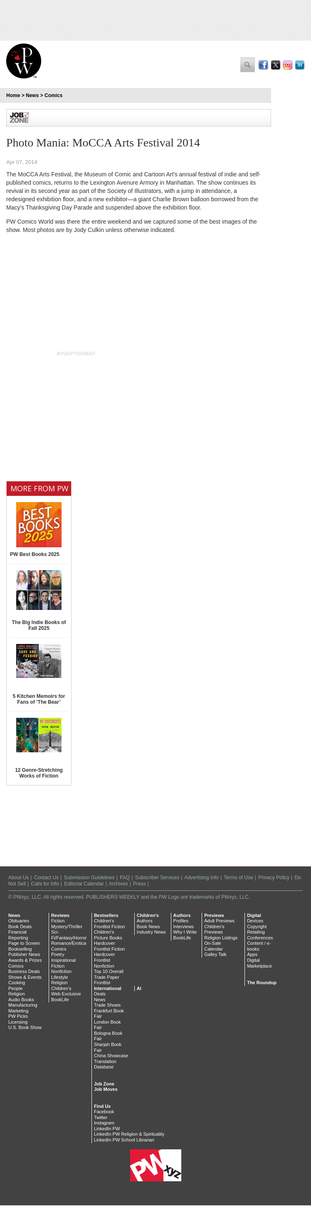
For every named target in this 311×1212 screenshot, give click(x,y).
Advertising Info (201, 877)
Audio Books (21, 999)
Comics (53, 95)
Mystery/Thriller (66, 926)
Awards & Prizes (25, 960)
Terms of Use (238, 877)
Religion (16, 993)
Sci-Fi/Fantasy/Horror (69, 934)
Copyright (257, 926)
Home (13, 95)
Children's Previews (214, 929)
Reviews (60, 915)
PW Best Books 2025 (34, 554)
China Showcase (111, 1055)
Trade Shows (107, 1004)
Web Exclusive (66, 993)
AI (139, 988)
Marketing (18, 1010)
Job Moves (106, 1089)
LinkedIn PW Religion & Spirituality (129, 1134)
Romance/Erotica (68, 943)
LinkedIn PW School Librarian (124, 1139)
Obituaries (18, 920)
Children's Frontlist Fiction (109, 923)
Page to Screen (24, 943)
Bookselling (20, 948)
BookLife (60, 999)
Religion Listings (220, 937)
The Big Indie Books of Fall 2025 (39, 625)
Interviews (183, 926)
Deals (100, 993)
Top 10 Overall (108, 971)
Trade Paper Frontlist (106, 980)
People (15, 988)
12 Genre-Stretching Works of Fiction (39, 773)
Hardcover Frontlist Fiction (109, 946)
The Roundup (261, 982)
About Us (18, 877)
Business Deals (24, 971)
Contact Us (46, 877)
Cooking (16, 982)
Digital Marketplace (259, 963)
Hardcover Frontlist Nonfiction (104, 960)
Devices (255, 920)
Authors (145, 920)
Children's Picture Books (108, 934)
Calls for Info (45, 884)
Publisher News (24, 954)
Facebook (104, 1111)
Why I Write (185, 931)
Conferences (260, 937)
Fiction (57, 920)
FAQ (125, 877)
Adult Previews (219, 920)
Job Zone (104, 1083)
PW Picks (18, 1016)
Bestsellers (106, 915)
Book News (148, 926)
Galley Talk (215, 954)
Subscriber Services (157, 877)
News (32, 95)
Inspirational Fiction (63, 963)
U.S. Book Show (25, 1027)
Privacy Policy (273, 877)
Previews (214, 915)
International (107, 988)
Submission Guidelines (89, 877)
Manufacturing (22, 1004)
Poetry (57, 954)
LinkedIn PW (107, 1128)
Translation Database (105, 1064)
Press (139, 884)
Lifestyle (59, 977)
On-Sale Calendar (213, 946)
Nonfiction (61, 971)
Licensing (17, 1021)
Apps (252, 954)
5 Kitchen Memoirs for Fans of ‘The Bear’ (38, 699)
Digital (254, 915)
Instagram (104, 1122)
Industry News (151, 931)
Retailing (256, 931)
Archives (118, 884)
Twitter (100, 1117)
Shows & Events (25, 977)
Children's (61, 988)
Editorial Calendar (84, 884)
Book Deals (20, 926)
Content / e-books (259, 946)
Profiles (181, 920)
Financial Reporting (18, 934)
